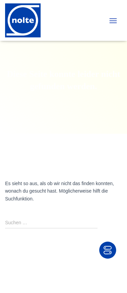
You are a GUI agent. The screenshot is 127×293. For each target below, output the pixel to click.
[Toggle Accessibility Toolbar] (108, 250)
